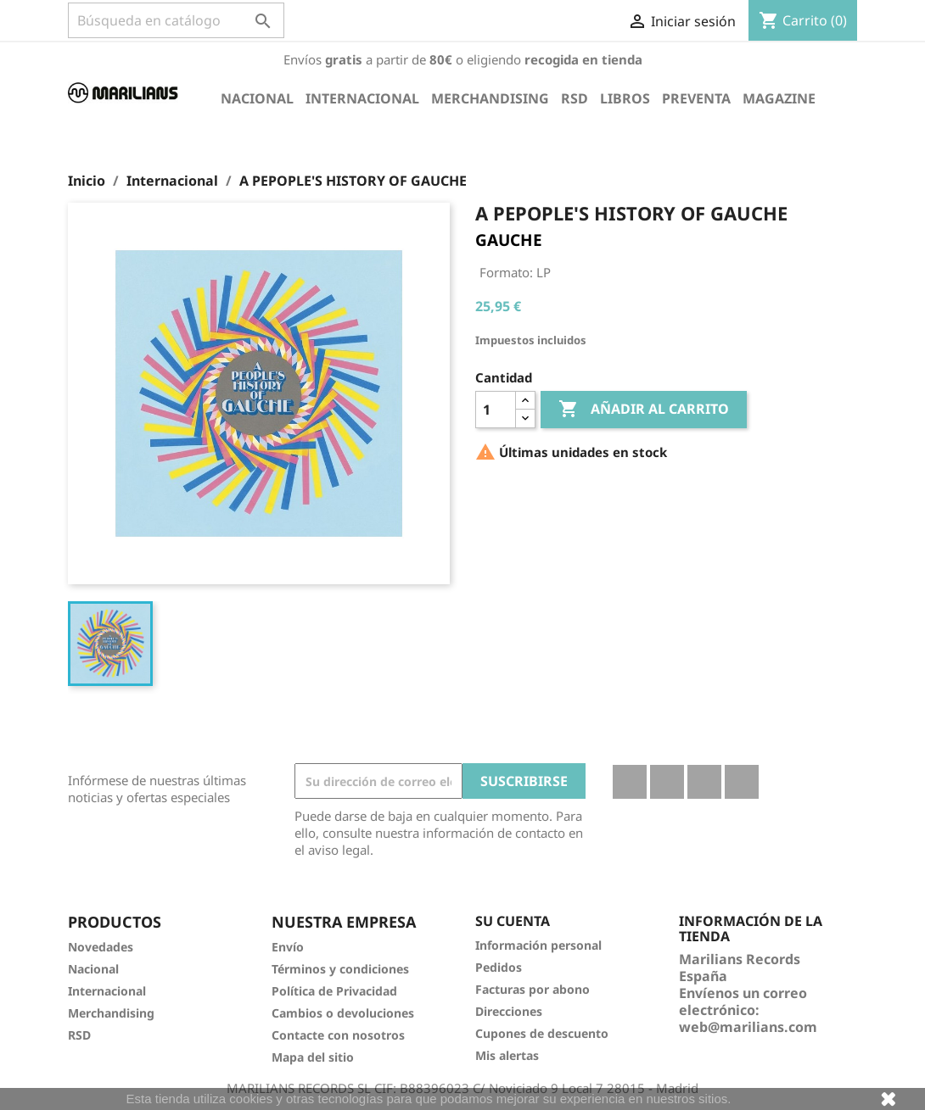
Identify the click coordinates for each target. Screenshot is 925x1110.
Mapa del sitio (313, 1057)
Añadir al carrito (643, 410)
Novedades (100, 947)
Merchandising (490, 98)
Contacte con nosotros (338, 1035)
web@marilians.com (748, 1027)
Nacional (257, 98)
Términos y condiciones (340, 969)
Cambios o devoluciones (343, 1013)
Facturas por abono (532, 989)
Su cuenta (512, 921)
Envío (288, 947)
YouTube (704, 782)
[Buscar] (176, 20)
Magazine (779, 98)
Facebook (630, 782)
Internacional (362, 98)
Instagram (742, 782)
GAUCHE (508, 240)
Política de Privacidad (334, 991)
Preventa (696, 98)
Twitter (667, 782)
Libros (625, 98)
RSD (574, 98)
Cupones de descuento (541, 1033)
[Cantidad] (495, 409)
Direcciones (508, 1011)
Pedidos (498, 967)
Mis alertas (507, 1055)
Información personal (538, 945)
